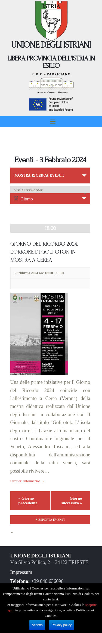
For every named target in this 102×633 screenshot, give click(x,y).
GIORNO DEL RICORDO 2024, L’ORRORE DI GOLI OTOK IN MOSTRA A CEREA (44, 252)
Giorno (23, 198)
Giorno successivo (71, 500)
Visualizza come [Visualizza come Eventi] (28, 190)
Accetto (37, 625)
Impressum (21, 572)
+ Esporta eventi (50, 520)
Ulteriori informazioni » (27, 481)
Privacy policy (62, 625)
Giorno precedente (28, 500)
